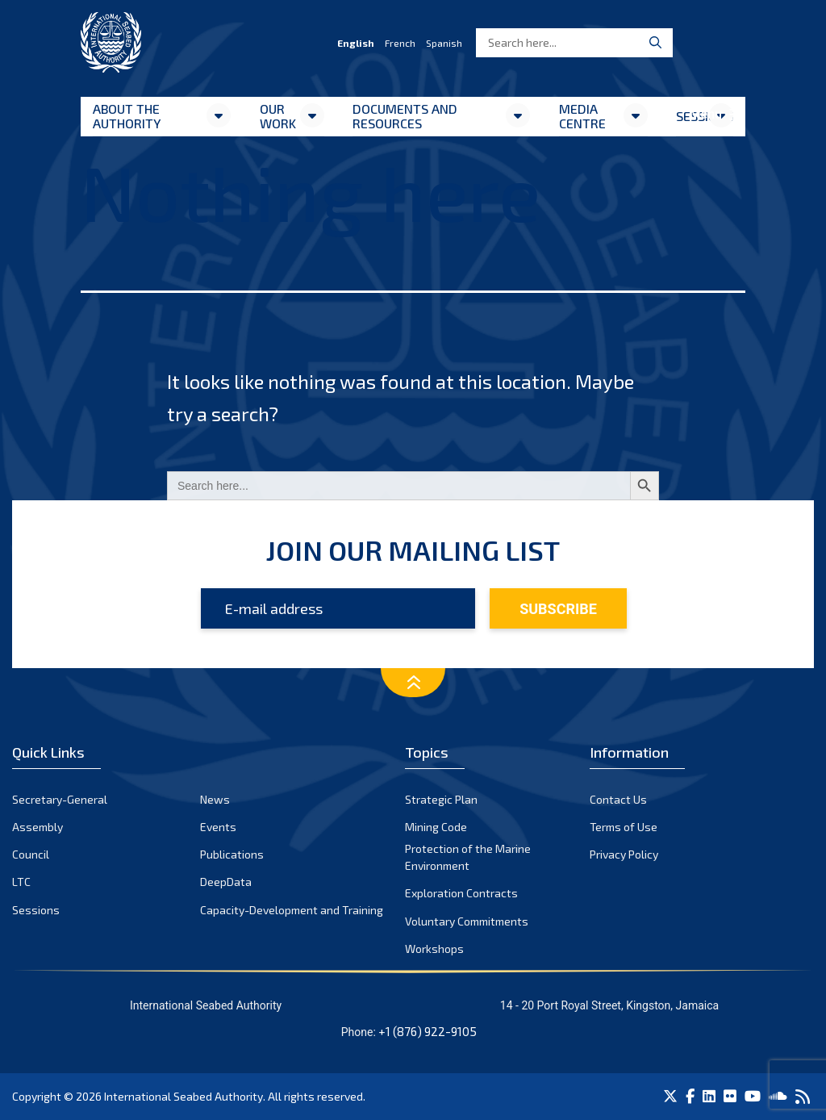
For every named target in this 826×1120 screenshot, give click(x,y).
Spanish (444, 42)
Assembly (37, 827)
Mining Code (436, 827)
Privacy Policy (624, 854)
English (355, 42)
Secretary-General (59, 799)
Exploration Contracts (461, 893)
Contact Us (618, 799)
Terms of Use (623, 827)
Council (30, 854)
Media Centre (582, 116)
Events (218, 827)
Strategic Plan (441, 799)
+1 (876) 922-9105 (427, 1031)
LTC (21, 881)
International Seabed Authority (183, 1096)
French (400, 42)
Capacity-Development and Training (291, 910)
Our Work (278, 116)
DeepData (226, 881)
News (215, 799)
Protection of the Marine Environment (468, 857)
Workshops (434, 948)
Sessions (36, 910)
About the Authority (127, 116)
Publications (232, 854)
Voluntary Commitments (466, 921)
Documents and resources (405, 116)
